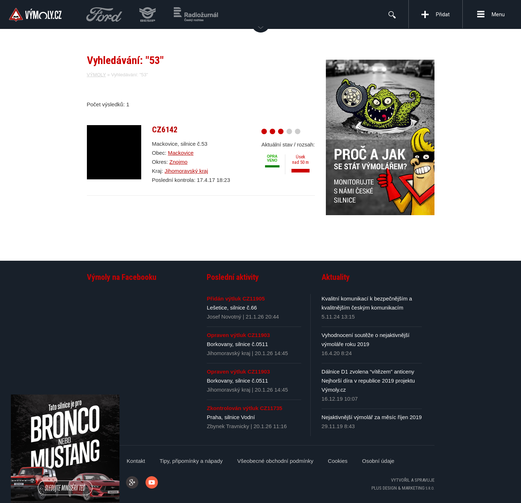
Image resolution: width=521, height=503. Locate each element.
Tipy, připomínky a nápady (191, 461)
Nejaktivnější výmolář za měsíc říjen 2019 (372, 417)
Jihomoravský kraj (186, 171)
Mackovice (181, 153)
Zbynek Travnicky (228, 426)
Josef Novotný (224, 317)
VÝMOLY (96, 74)
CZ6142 (164, 129)
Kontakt (136, 461)
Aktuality (336, 277)
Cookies (338, 461)
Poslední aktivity (233, 277)
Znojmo (178, 162)
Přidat (443, 14)
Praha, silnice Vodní (231, 417)
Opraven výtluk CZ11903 (238, 335)
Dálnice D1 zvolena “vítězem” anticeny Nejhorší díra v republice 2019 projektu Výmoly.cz (368, 380)
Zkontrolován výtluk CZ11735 (244, 408)
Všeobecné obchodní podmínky (275, 461)
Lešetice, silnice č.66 (232, 307)
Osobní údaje (378, 461)
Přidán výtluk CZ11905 (236, 298)
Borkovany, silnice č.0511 (237, 344)
